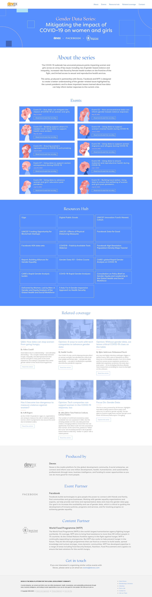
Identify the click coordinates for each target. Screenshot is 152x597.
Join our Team (123, 593)
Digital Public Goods (68, 217)
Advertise (121, 586)
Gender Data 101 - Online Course (74, 260)
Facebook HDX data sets (33, 246)
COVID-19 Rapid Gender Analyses (74, 274)
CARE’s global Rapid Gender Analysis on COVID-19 (110, 261)
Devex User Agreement (42, 591)
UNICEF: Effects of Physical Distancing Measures (71, 233)
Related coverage (129, 4)
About (96, 4)
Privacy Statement (57, 591)
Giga (24, 217)
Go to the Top (68, 591)
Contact (142, 4)
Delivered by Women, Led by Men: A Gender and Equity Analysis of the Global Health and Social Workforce (38, 290)
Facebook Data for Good (108, 232)
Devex (15, 4)
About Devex (123, 581)
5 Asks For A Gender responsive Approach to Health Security (73, 289)
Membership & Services (126, 583)
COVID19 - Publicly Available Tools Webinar (74, 247)
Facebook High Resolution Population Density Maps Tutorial (112, 247)
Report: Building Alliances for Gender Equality (35, 261)
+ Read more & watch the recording (45, 118)
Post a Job (122, 588)
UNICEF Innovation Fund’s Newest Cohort (113, 219)
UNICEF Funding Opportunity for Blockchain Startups (37, 233)
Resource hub (114, 4)
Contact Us (122, 590)
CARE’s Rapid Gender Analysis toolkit (35, 275)
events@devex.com (90, 568)
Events (103, 4)
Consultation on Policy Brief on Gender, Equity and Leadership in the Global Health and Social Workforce (112, 277)
